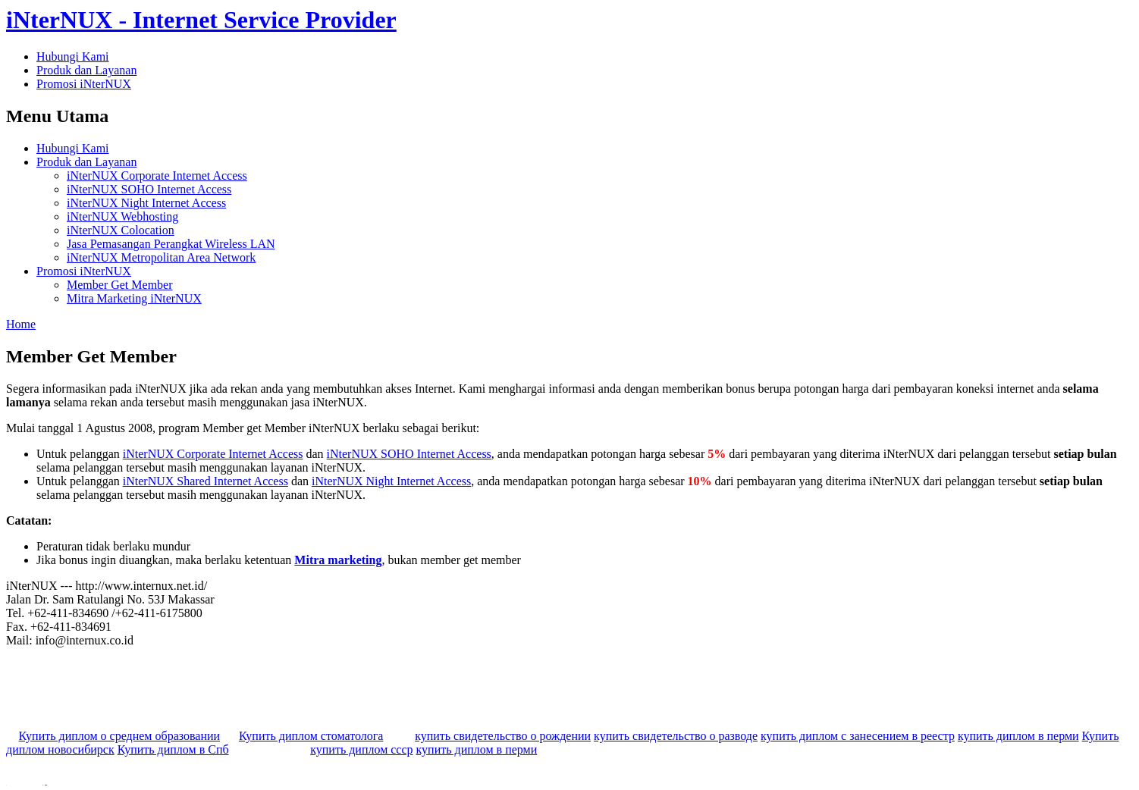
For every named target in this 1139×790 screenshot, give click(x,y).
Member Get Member (120, 284)
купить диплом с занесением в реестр (858, 735)
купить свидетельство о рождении (503, 735)
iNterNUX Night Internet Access (146, 202)
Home (21, 324)
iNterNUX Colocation (120, 230)
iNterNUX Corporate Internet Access (157, 175)
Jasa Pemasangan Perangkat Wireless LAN (171, 243)
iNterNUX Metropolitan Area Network (161, 257)
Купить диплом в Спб (173, 749)
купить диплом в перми (1018, 735)
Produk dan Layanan (86, 70)
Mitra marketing (337, 559)
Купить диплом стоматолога (311, 735)
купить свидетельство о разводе (676, 735)
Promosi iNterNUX (83, 83)
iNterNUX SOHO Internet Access (149, 189)
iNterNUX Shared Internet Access (205, 481)
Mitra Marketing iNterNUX (134, 298)
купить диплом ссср (361, 749)
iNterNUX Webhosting (122, 216)
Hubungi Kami (72, 56)
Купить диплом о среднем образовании (119, 735)
